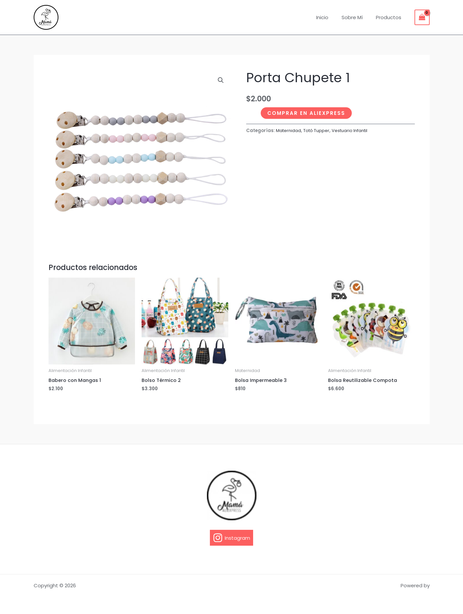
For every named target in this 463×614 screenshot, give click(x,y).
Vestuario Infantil (353, 130)
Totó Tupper (318, 130)
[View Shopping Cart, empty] (422, 17)
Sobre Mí (357, 17)
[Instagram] (231, 538)
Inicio (330, 17)
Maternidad (289, 130)
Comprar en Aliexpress (306, 113)
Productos (390, 17)
